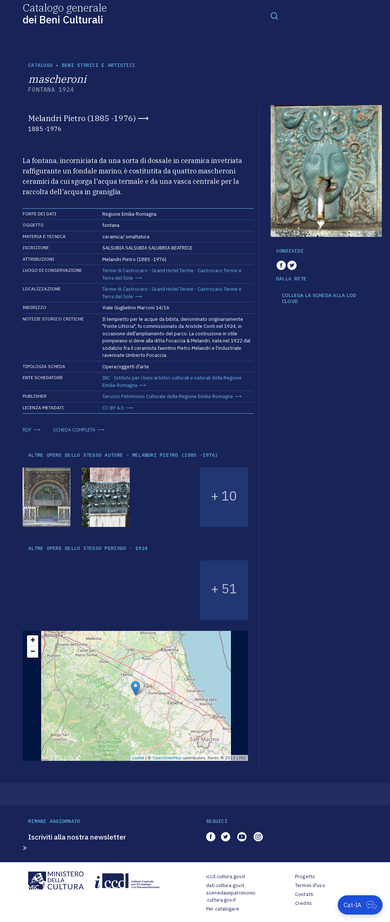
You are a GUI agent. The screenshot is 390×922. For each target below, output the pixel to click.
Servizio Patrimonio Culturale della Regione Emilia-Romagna (167, 396)
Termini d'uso (310, 885)
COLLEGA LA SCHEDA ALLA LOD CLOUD (319, 298)
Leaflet (138, 757)
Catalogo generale (65, 13)
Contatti (304, 894)
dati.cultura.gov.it (225, 885)
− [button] (32, 652)
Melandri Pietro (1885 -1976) (82, 118)
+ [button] (32, 640)
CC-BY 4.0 (113, 408)
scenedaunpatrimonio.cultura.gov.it (230, 896)
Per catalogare (222, 909)
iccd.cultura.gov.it (225, 876)
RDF (27, 430)
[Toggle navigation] (274, 15)
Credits (303, 903)
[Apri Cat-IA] (360, 905)
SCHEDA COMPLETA (74, 430)
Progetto (305, 876)
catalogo (40, 65)
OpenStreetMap (167, 757)
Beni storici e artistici (98, 65)
